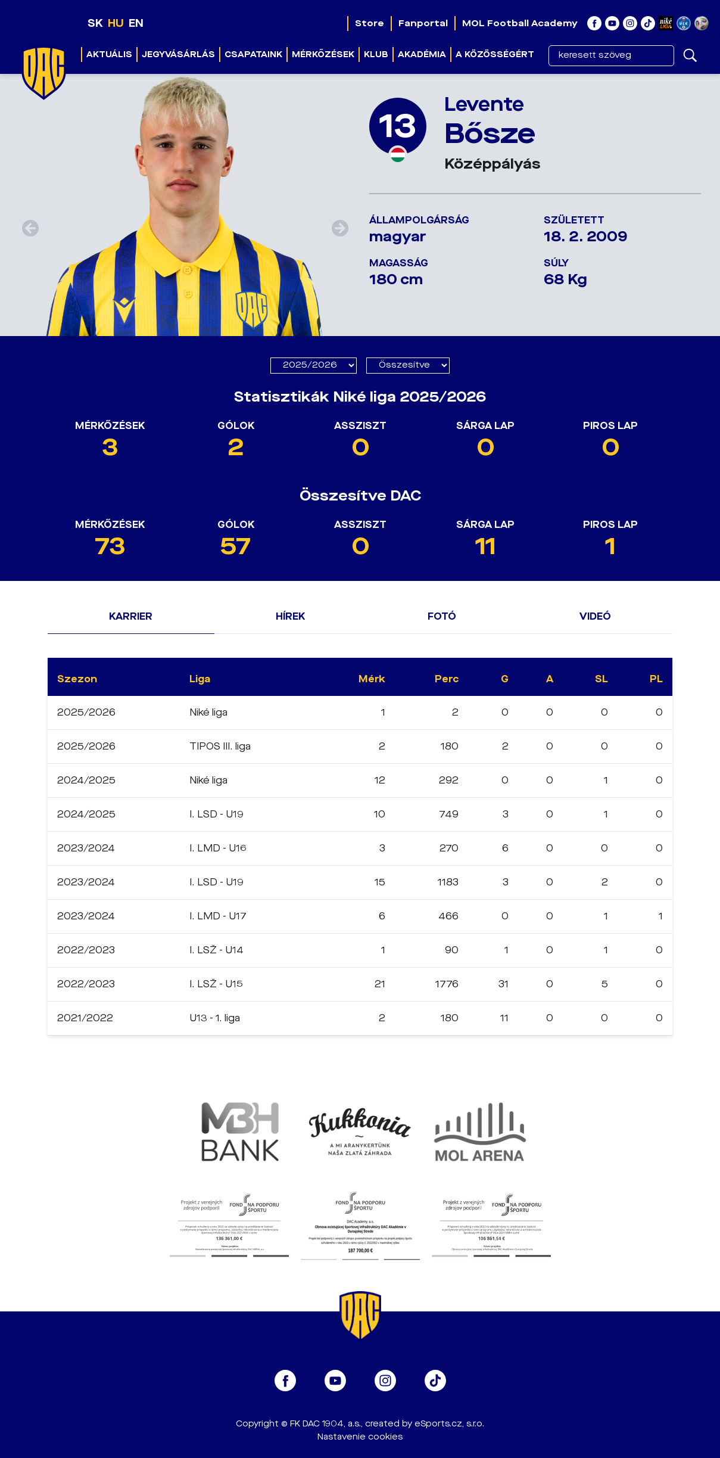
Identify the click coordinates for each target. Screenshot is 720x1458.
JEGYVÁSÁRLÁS (178, 54)
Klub (376, 54)
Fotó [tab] (442, 616)
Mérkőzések (323, 54)
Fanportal (423, 23)
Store (369, 23)
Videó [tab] (595, 616)
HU (116, 23)
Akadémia (422, 54)
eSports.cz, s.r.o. (449, 1423)
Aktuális (109, 54)
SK (95, 23)
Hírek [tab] (290, 616)
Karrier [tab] (130, 616)
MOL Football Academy (520, 23)
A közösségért (495, 54)
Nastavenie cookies (360, 1437)
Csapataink (253, 54)
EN (136, 23)
